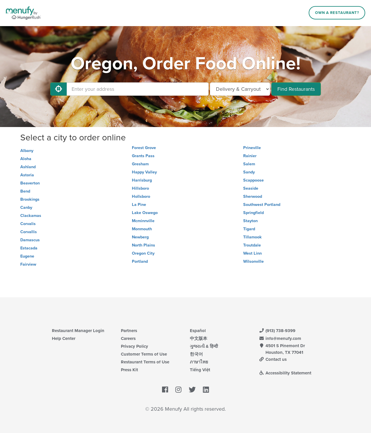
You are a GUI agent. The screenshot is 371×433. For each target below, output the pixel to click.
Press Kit (129, 369)
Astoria (27, 175)
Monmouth (142, 229)
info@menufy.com (280, 338)
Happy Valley (144, 172)
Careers (128, 338)
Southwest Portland (261, 204)
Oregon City (143, 253)
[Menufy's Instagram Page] (178, 390)
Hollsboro (141, 196)
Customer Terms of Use (144, 354)
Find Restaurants (296, 89)
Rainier (250, 155)
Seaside (250, 188)
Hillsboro (140, 188)
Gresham (140, 164)
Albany (26, 150)
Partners (129, 330)
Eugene (27, 256)
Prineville (252, 147)
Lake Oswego (145, 212)
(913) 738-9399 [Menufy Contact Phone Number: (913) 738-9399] (277, 330)
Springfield (253, 212)
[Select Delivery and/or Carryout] (240, 89)
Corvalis (28, 223)
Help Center (63, 338)
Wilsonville (253, 261)
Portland (140, 261)
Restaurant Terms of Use (145, 362)
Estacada (28, 248)
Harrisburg (142, 180)
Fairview (28, 264)
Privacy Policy (134, 346)
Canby (26, 207)
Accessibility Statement (285, 373)
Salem (249, 164)
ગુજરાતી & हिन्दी (204, 346)
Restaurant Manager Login (78, 330)
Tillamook (252, 237)
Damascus (30, 240)
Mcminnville (143, 220)
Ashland (28, 166)
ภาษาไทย (199, 362)
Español (198, 330)
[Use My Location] (58, 89)
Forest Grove (144, 147)
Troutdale (252, 245)
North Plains (143, 245)
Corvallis (28, 231)
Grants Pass (143, 155)
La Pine (139, 204)
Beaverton (30, 183)
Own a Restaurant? (337, 12)
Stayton (250, 220)
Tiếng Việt (200, 369)
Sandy (249, 172)
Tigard (249, 229)
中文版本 (198, 338)
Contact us (273, 359)
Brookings (29, 199)
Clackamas (30, 215)
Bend (25, 191)
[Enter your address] (138, 89)
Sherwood (252, 196)
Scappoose (253, 180)
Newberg (140, 237)
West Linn (252, 253)
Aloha (25, 158)
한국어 (196, 354)
